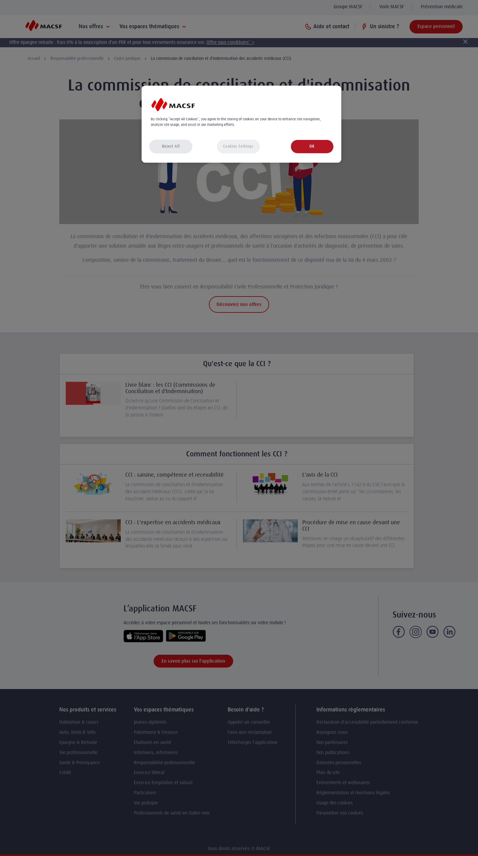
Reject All (171, 146)
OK (311, 146)
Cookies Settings (238, 146)
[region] (241, 124)
